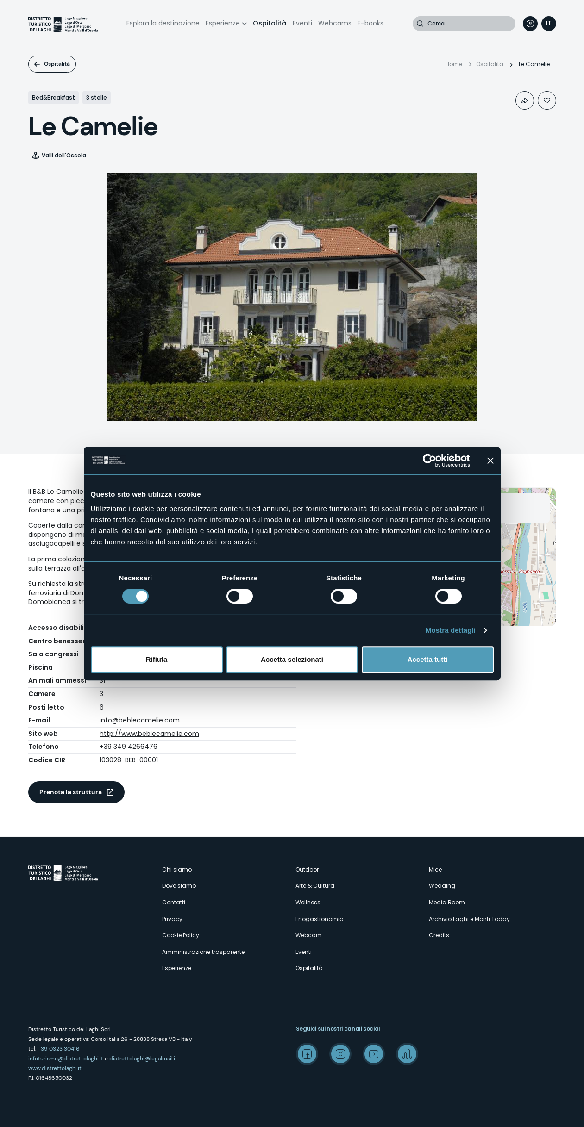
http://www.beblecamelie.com (149, 733)
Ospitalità (269, 23)
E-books (370, 23)
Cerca (420, 23)
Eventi (302, 23)
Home (454, 64)
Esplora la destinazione (163, 23)
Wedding (442, 886)
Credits (439, 935)
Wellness (307, 902)
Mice (435, 869)
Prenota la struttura (70, 792)
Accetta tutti (428, 659)
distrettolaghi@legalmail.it (143, 1058)
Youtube (374, 1054)
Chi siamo (177, 869)
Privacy (172, 919)
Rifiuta (157, 659)
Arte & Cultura (314, 886)
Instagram (340, 1054)
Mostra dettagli (451, 630)
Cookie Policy (180, 935)
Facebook (307, 1054)
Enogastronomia (319, 919)
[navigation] (548, 23)
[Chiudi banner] (490, 460)
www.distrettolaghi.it (55, 1068)
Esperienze (223, 23)
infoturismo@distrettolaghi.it (65, 1058)
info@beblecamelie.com (140, 720)
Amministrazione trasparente (203, 952)
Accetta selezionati (292, 659)
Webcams (335, 23)
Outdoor (307, 869)
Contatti (173, 902)
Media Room (447, 902)
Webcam (308, 935)
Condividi (524, 100)
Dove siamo (179, 886)
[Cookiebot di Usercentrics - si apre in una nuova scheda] (429, 460)
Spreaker (407, 1054)
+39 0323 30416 (59, 1048)
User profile (530, 23)
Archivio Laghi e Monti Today (469, 919)
